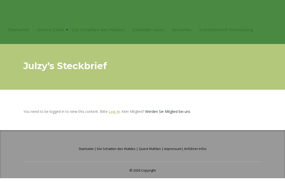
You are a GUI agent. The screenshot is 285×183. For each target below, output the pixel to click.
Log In (114, 111)
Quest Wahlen (150, 148)
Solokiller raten (148, 29)
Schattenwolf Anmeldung (226, 29)
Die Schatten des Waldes (98, 29)
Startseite (18, 29)
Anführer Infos (195, 148)
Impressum (172, 148)
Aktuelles (182, 29)
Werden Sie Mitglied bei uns (167, 111)
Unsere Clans (50, 29)
